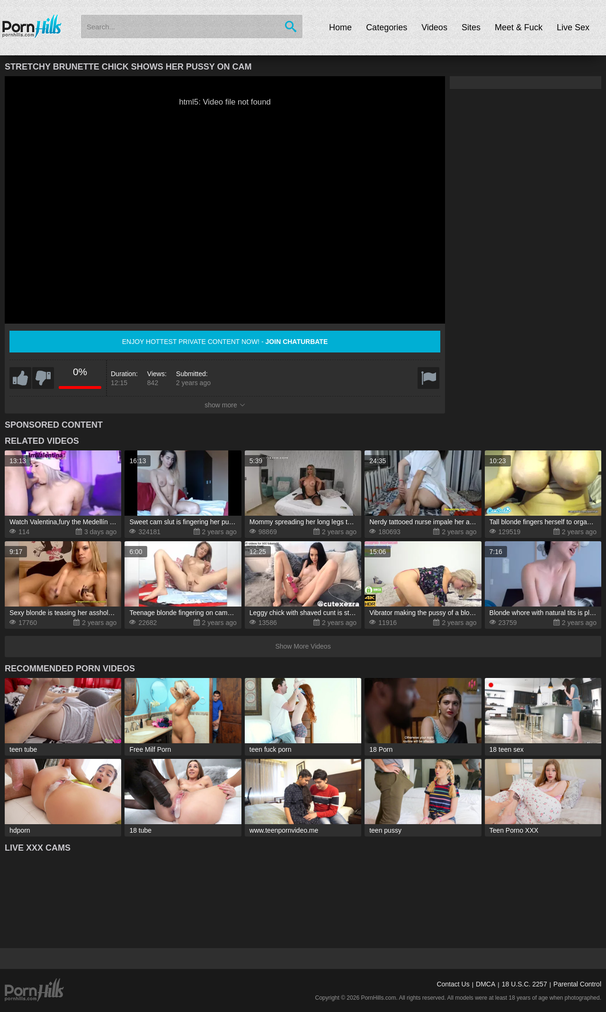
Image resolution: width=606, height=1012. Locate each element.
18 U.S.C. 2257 (524, 984)
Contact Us (453, 984)
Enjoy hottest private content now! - (225, 341)
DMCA (485, 984)
